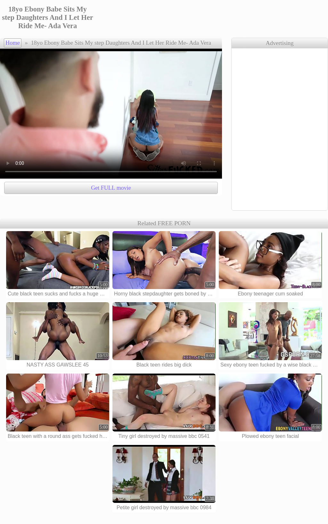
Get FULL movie (111, 188)
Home (12, 43)
